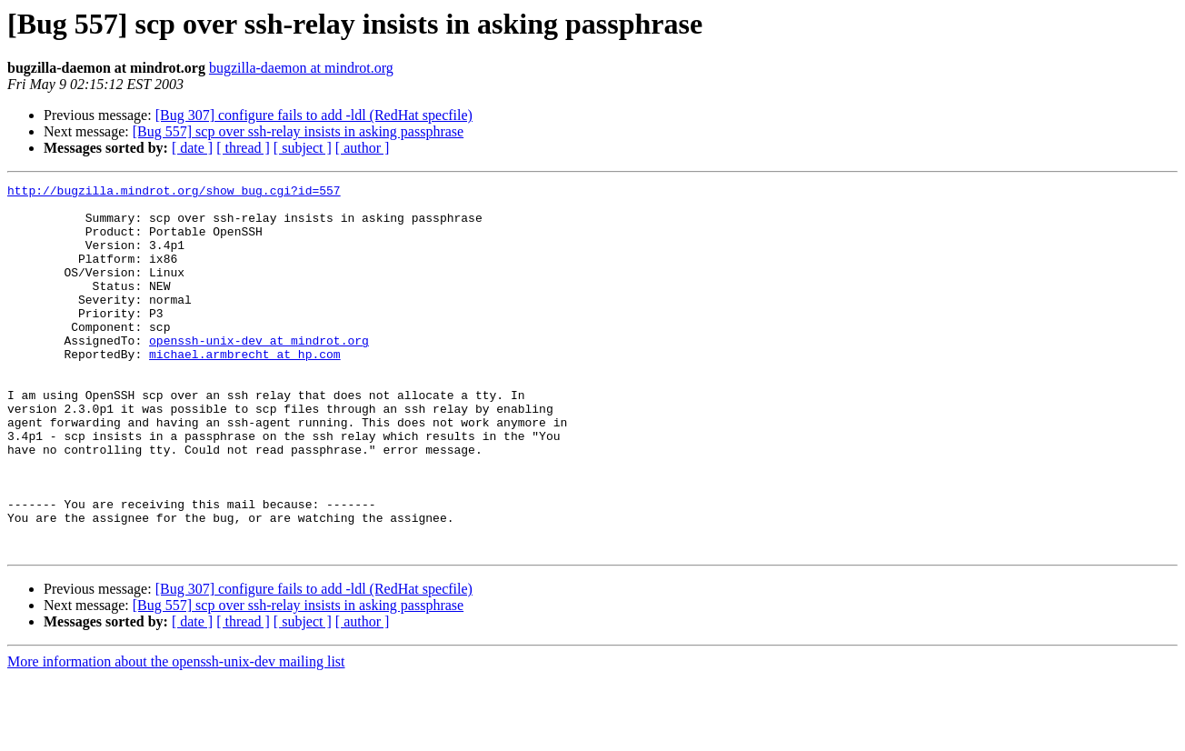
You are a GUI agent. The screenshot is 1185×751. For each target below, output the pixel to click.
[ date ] (192, 147)
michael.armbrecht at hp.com (245, 389)
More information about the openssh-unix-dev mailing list (176, 735)
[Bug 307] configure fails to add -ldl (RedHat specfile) (314, 115)
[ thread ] (243, 147)
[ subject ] (303, 147)
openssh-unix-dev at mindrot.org (259, 373)
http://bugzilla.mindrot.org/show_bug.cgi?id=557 (174, 193)
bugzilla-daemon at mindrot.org (301, 67)
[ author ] (362, 147)
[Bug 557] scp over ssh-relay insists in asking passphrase (298, 131)
